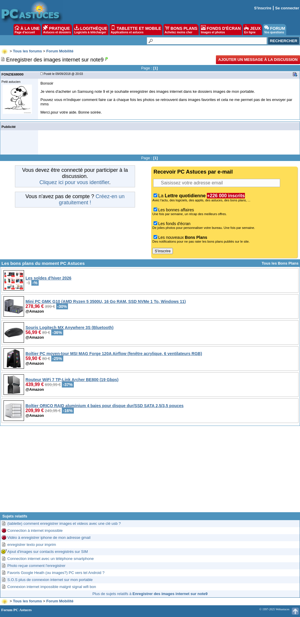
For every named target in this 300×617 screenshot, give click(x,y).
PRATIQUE (57, 29)
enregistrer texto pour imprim (31, 544)
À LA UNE (27, 29)
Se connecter (287, 8)
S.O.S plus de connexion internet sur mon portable (50, 579)
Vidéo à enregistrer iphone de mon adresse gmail (49, 537)
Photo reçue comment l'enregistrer (36, 565)
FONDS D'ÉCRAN (221, 29)
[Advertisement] (150, 471)
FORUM (274, 29)
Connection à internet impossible (35, 530)
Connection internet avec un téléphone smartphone (50, 558)
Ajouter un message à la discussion (258, 59)
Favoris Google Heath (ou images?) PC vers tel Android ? (56, 572)
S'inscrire (262, 8)
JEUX (252, 29)
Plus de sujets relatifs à (149, 594)
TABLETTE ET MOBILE (136, 29)
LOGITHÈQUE (90, 29)
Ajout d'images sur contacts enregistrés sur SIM (47, 551)
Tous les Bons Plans (280, 263)
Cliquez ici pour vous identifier (74, 182)
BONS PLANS (181, 29)
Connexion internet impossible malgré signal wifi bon (51, 587)
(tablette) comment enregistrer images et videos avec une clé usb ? (64, 523)
